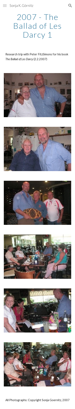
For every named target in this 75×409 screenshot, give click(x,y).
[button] (5, 5)
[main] (37, 26)
